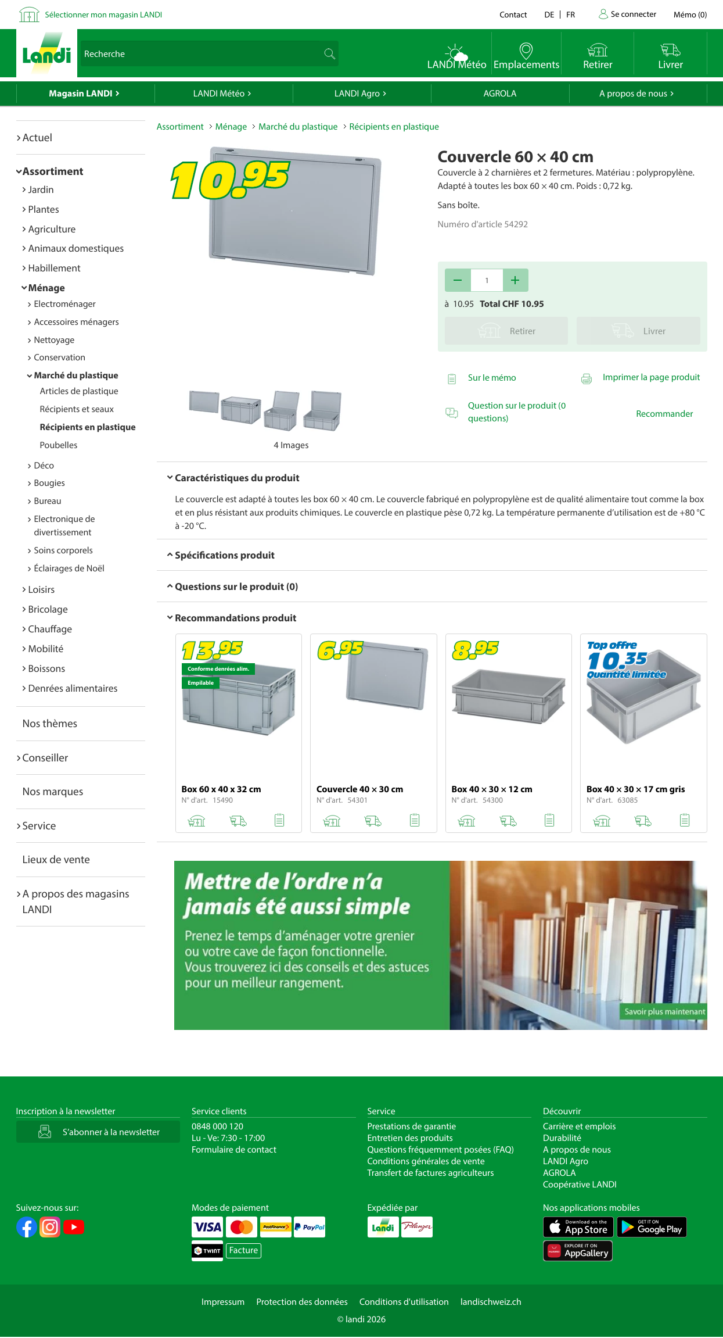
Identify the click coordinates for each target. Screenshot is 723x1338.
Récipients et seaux (77, 409)
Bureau (48, 501)
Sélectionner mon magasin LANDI (104, 14)
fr (570, 14)
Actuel (37, 137)
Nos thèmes (50, 723)
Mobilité (46, 648)
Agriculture (52, 228)
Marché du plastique (76, 375)
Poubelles (59, 445)
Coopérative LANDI (580, 1184)
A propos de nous (633, 93)
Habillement (54, 267)
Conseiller (46, 757)
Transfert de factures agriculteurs (431, 1173)
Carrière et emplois (579, 1126)
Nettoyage (54, 340)
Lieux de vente (56, 859)
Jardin (41, 189)
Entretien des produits (410, 1138)
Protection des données (302, 1302)
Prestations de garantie (412, 1126)
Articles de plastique (79, 391)
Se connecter (633, 13)
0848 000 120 (217, 1126)
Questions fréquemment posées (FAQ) (441, 1149)
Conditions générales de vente (426, 1161)
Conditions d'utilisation (404, 1302)
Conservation (60, 357)
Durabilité (562, 1138)
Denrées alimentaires (73, 688)
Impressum (223, 1302)
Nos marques (53, 791)
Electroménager (65, 304)
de (550, 14)
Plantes (43, 209)
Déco (44, 465)
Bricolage (48, 609)
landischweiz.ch (491, 1302)
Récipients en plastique (88, 427)
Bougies (49, 483)
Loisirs (41, 589)
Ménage (46, 287)
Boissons (47, 668)
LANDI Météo (219, 93)
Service (39, 825)
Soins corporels (63, 550)
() (690, 14)
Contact (513, 14)
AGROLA (500, 93)
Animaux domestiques (76, 248)
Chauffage (50, 628)
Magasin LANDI (80, 93)
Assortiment (53, 171)
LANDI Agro (357, 93)
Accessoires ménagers (76, 322)
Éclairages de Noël (69, 568)
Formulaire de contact (234, 1149)
